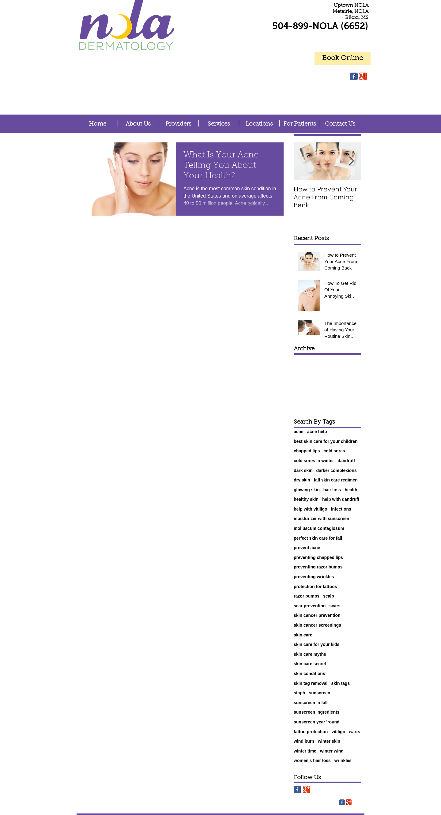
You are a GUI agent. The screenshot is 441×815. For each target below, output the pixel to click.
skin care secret (310, 663)
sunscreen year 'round (317, 721)
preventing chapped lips (318, 557)
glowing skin (307, 489)
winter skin (329, 741)
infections (341, 509)
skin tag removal (311, 683)
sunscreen (319, 692)
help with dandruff (340, 499)
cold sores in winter (314, 460)
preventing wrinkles (314, 576)
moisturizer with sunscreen (321, 518)
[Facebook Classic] (354, 76)
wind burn (304, 741)
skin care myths (310, 654)
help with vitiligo (310, 509)
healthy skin (306, 499)
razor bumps (306, 596)
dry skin (302, 479)
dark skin (303, 470)
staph (299, 692)
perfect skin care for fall (318, 538)
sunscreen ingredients (316, 712)
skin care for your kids (316, 644)
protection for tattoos (315, 586)
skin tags (340, 683)
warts (354, 731)
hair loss (332, 489)
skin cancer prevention (317, 615)
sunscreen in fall (310, 702)
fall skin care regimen (336, 479)
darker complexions (336, 470)
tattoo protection (311, 731)
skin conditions (309, 673)
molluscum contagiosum (319, 528)
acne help (317, 431)
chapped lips (307, 450)
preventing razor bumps (318, 566)
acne (298, 431)
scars (335, 605)
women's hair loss (312, 760)
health (351, 489)
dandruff (346, 460)
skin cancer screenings (317, 625)
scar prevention (310, 605)
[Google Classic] (363, 76)
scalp (328, 596)
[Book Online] (343, 58)
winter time (305, 751)
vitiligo (338, 731)
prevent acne (307, 547)
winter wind (332, 751)
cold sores (334, 450)
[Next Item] (351, 161)
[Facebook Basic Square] (297, 789)
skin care (303, 634)
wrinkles (343, 760)
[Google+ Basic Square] (306, 789)
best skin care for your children (326, 441)
